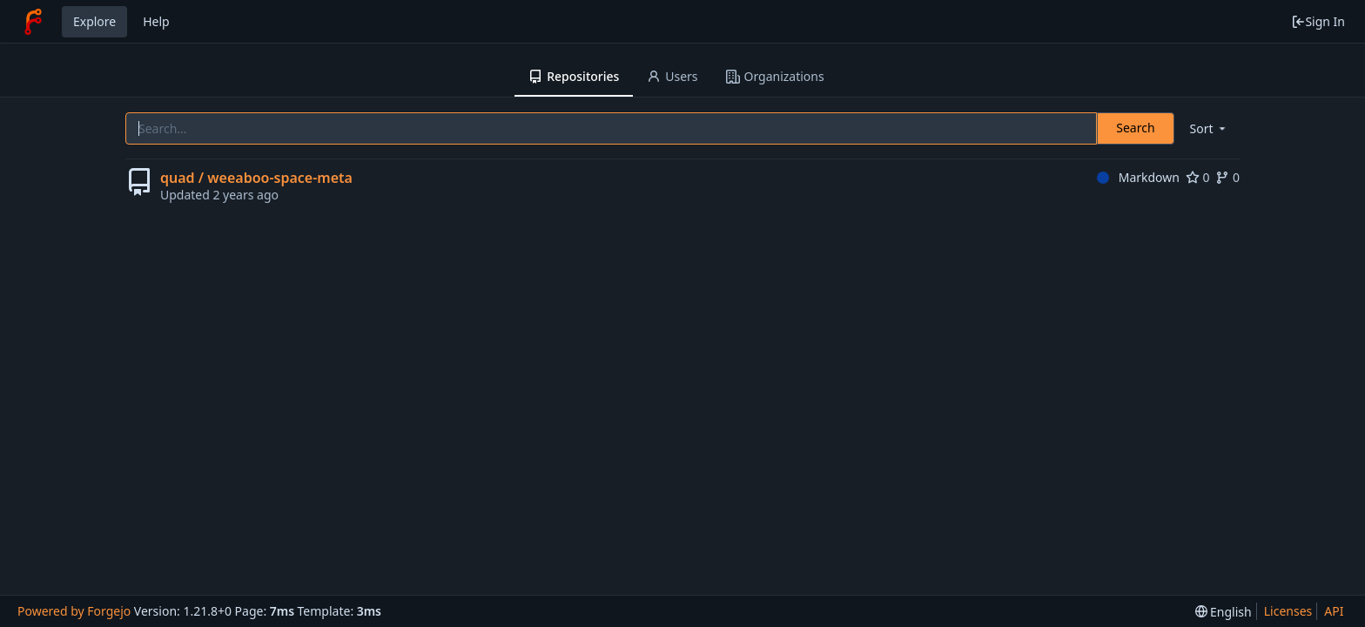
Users (672, 76)
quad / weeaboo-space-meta (256, 177)
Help (156, 21)
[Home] (33, 21)
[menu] (1209, 128)
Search (1135, 127)
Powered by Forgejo (74, 611)
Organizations (775, 76)
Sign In (1318, 21)
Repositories (573, 76)
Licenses (1288, 611)
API (1333, 611)
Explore (94, 21)
